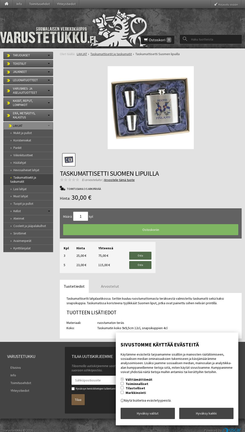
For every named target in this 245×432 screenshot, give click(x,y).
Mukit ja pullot (22, 133)
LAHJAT (17, 126)
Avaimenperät (22, 241)
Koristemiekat (22, 140)
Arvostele (119, 180)
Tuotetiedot (74, 281)
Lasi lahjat (20, 189)
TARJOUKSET (21, 55)
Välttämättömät (139, 383)
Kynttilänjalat (22, 248)
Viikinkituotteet (23, 155)
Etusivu (12, 361)
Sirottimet (19, 233)
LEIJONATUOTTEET (25, 80)
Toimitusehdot (39, 4)
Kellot (17, 211)
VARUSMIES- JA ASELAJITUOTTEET (25, 91)
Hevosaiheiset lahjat (26, 170)
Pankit (17, 148)
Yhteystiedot (66, 4)
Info (19, 4)
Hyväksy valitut (147, 415)
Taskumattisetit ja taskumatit (23, 179)
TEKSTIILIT (19, 64)
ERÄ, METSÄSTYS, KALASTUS (24, 115)
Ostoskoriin (150, 230)
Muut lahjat (20, 196)
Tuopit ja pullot (23, 204)
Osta (140, 254)
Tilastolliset (135, 391)
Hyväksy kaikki (206, 415)
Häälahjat (19, 163)
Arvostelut (110, 281)
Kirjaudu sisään (228, 4)
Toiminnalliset (137, 387)
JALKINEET (20, 72)
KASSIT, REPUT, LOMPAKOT (23, 103)
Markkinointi (136, 396)
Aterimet (18, 218)
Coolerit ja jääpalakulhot (29, 226)
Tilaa (78, 392)
